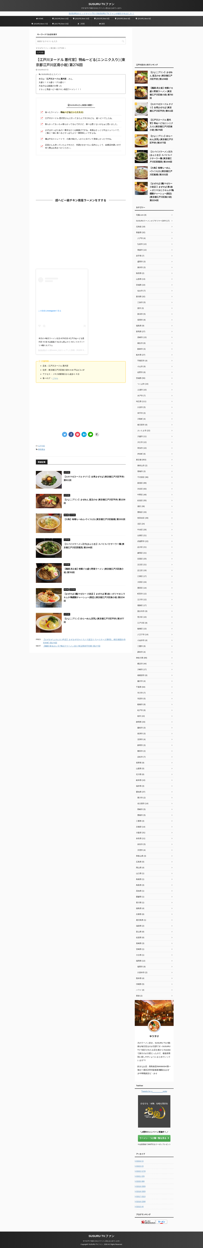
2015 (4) (139, 1207)
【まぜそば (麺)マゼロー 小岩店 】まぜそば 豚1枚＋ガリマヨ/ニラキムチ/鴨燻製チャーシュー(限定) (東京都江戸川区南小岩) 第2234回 (94, 597)
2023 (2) (139, 1166)
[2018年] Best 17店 (39, 24)
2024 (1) (139, 1161)
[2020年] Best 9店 (122, 19)
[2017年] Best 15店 (60, 24)
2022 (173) (140, 1171)
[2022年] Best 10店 (81, 19)
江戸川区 (41, 446)
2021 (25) (140, 1176)
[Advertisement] (81, 176)
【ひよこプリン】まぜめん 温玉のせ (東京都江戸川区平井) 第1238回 (161, 75)
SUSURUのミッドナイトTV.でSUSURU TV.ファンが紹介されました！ (101, 13)
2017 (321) (140, 1196)
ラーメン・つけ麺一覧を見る (154, 1138)
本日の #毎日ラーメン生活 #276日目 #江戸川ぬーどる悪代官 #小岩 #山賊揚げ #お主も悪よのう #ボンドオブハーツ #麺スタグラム (62, 341)
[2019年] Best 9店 (143, 19)
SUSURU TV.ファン (101, 4)
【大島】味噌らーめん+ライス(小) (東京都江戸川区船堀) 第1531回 (94, 519)
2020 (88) (140, 1181)
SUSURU (42, 350)
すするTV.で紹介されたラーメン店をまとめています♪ (101, 1241)
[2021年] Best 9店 (102, 19)
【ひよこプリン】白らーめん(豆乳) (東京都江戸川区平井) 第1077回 (161, 139)
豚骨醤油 (41, 449)
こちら (55, 378)
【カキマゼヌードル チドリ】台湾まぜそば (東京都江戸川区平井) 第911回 (161, 107)
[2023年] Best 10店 (60, 19)
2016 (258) (140, 1201)
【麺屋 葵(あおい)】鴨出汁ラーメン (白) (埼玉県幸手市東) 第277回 (71, 646)
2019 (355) (140, 1186)
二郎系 (81, 24)
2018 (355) (140, 1191)
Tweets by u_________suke (154, 1091)
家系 (102, 24)
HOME (39, 19)
